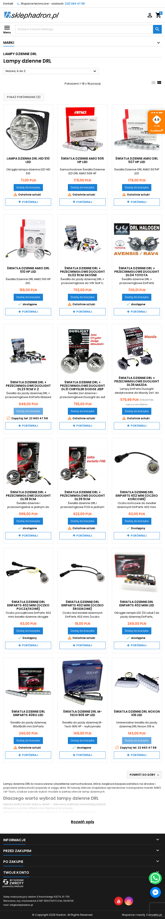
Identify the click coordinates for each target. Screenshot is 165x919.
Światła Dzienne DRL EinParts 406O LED (28, 713)
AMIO (157, 788)
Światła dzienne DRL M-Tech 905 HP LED (82, 713)
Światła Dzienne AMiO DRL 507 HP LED (136, 160)
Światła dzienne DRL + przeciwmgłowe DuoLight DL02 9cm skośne (82, 271)
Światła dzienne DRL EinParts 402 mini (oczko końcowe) (137, 495)
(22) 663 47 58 (75, 3)
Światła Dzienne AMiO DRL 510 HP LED (28, 270)
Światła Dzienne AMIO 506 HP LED (82, 160)
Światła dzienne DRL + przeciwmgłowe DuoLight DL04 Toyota (136, 271)
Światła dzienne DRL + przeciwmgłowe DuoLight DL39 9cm (82, 495)
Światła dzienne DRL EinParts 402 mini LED (136, 603)
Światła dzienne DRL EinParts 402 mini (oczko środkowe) (82, 605)
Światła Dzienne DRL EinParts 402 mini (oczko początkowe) (28, 605)
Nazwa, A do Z (51, 71)
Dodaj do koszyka (28, 187)
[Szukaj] (84, 29)
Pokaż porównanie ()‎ (24, 97)
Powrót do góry (145, 775)
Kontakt (8, 3)
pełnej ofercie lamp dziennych (83, 792)
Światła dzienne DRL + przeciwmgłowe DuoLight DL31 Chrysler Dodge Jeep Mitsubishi (82, 387)
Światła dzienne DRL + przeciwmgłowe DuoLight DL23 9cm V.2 (28, 385)
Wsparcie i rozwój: (142, 915)
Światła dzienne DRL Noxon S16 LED (137, 713)
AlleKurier (18, 886)
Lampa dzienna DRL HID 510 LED (28, 160)
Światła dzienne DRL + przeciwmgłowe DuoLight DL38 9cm (28, 495)
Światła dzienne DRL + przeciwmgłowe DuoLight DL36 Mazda (136, 381)
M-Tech (10, 792)
